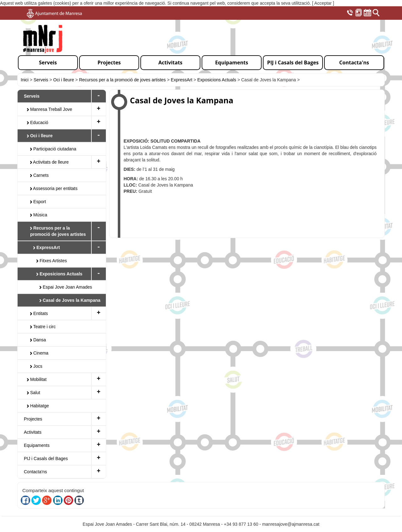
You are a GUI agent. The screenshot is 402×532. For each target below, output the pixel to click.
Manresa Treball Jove (49, 109)
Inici (25, 79)
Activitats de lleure (49, 162)
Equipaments (37, 445)
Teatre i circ (43, 326)
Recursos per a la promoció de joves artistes (122, 79)
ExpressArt (181, 79)
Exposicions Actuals (217, 79)
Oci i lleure (63, 79)
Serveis (41, 79)
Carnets (39, 175)
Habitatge (38, 405)
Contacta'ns (35, 471)
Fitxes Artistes (51, 260)
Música (38, 214)
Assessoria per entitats (54, 188)
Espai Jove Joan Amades (66, 287)
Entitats (39, 313)
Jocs (36, 366)
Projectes (33, 418)
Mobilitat (36, 379)
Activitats (32, 432)
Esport (38, 201)
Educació (37, 122)
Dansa (38, 339)
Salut (33, 392)
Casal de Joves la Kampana (70, 300)
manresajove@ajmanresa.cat (290, 524)
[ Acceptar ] (323, 3)
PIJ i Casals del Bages (46, 458)
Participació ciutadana (53, 148)
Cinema (39, 353)
